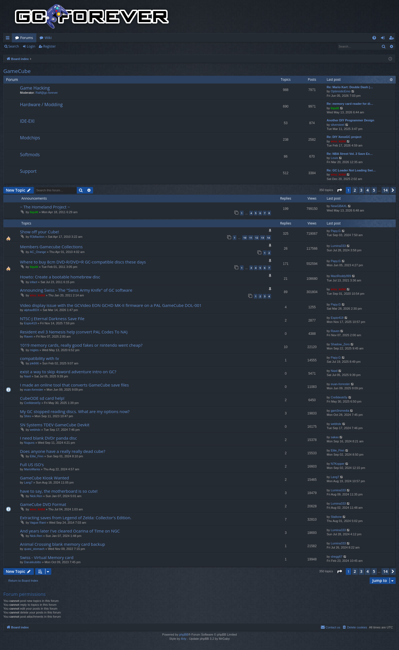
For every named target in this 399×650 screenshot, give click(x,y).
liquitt (335, 108)
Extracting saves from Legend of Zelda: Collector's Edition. (75, 517)
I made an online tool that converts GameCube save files (74, 385)
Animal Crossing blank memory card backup (62, 544)
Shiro (27, 416)
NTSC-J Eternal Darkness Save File (52, 318)
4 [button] (368, 190)
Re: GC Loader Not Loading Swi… (351, 170)
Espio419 (30, 323)
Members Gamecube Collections (51, 246)
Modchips (30, 138)
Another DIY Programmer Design (350, 120)
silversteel (337, 124)
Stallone (336, 516)
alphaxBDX (31, 310)
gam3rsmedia (340, 410)
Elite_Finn (37, 456)
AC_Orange (38, 252)
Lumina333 (338, 245)
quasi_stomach (34, 548)
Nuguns (29, 442)
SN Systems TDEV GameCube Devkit (54, 424)
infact (33, 282)
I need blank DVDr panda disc (48, 438)
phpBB (183, 634)
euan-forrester (33, 389)
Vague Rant (38, 522)
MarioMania (32, 469)
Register (49, 46)
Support (28, 171)
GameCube (17, 71)
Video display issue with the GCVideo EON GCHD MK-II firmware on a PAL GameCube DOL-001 (111, 305)
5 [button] (374, 190)
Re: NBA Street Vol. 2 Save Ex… (350, 153)
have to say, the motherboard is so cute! (59, 491)
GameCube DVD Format (43, 504)
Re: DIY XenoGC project (344, 137)
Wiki (48, 37)
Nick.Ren (36, 496)
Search (13, 46)
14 (268, 237)
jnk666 (34, 363)
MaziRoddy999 (341, 276)
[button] (339, 190)
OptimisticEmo (341, 91)
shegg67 (336, 556)
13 (262, 237)
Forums (26, 37)
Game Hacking (35, 88)
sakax (335, 437)
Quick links (9, 38)
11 (250, 237)
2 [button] (355, 190)
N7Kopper (338, 463)
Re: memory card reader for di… (350, 103)
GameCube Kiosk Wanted (44, 478)
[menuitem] (374, 37)
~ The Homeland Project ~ (45, 207)
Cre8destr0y (32, 402)
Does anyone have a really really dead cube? (62, 451)
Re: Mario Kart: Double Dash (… (350, 87)
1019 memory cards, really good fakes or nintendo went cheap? (81, 345)
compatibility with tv (39, 358)
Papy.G (336, 231)
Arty (183, 638)
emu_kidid (338, 141)
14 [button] (385, 190)
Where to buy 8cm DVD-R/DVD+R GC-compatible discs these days (83, 262)
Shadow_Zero (340, 344)
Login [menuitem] (384, 38)
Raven (28, 336)
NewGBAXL (339, 206)
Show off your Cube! (39, 231)
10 (244, 237)
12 (256, 237)
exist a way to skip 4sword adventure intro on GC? (68, 371)
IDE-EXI (27, 121)
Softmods (30, 155)
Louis (334, 158)
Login (31, 46)
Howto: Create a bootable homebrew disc (60, 277)
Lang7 (28, 482)
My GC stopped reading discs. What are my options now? (75, 411)
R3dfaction (37, 236)
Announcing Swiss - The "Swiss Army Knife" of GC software (76, 290)
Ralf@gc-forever (46, 92)
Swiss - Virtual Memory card (46, 557)
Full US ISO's (32, 464)
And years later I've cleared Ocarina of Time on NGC (70, 531)
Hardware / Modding (41, 104)
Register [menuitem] (393, 38)
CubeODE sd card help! (42, 398)
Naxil (27, 376)
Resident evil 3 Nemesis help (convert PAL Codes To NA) (73, 332)
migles (34, 350)
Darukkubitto (32, 562)
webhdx (35, 429)
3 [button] (361, 190)
